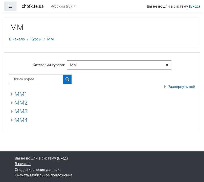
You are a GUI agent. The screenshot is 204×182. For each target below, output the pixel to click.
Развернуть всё (181, 86)
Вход (194, 6)
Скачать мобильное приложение (44, 175)
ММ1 (21, 94)
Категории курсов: (49, 65)
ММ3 (21, 111)
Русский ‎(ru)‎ (62, 6)
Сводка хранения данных (37, 169)
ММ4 (21, 120)
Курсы (36, 39)
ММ (50, 39)
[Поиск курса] (36, 79)
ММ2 (21, 102)
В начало (17, 39)
